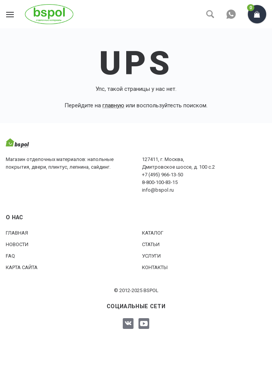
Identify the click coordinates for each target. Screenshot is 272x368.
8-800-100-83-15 (160, 182)
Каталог (152, 233)
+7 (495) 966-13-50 (162, 174)
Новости (17, 244)
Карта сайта (22, 267)
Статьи (151, 244)
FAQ (10, 256)
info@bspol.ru (158, 190)
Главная (17, 233)
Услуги (151, 256)
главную (113, 105)
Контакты (155, 267)
